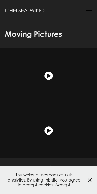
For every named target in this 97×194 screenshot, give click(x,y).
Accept (62, 185)
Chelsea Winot (26, 10)
